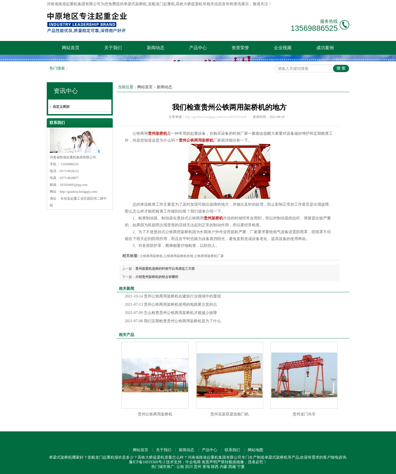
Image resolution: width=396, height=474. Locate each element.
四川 (189, 467)
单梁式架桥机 (135, 4)
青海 (206, 467)
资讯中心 (66, 90)
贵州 (197, 467)
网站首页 (70, 47)
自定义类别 (61, 107)
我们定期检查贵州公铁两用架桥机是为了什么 (173, 321)
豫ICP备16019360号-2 (147, 462)
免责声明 (209, 462)
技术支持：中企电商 (183, 462)
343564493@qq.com (73, 185)
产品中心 (198, 47)
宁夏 (241, 467)
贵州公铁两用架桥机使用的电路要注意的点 (171, 304)
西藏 (232, 467)
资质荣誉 (240, 47)
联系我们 (232, 450)
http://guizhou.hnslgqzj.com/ (79, 192)
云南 (180, 467)
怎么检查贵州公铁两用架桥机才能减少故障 (171, 313)
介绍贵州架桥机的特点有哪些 (156, 277)
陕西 (215, 467)
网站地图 (255, 450)
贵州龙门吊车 (304, 414)
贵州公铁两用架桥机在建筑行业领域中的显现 (173, 296)
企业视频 (283, 47)
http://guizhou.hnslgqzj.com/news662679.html (216, 117)
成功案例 (325, 47)
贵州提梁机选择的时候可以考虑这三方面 (165, 269)
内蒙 (223, 467)
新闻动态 (155, 47)
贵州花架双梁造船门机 (229, 414)
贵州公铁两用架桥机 (155, 414)
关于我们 (113, 47)
